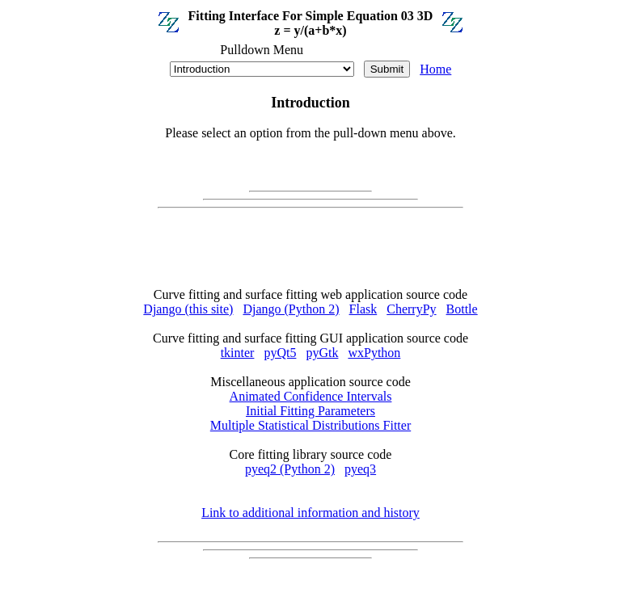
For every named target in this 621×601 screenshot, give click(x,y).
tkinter (238, 352)
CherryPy (411, 309)
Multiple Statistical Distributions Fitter (310, 425)
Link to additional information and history (310, 512)
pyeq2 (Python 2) (290, 469)
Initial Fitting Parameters (310, 411)
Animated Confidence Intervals (311, 396)
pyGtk (322, 352)
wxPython (374, 352)
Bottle (462, 309)
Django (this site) (188, 309)
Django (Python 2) (291, 309)
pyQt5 (280, 352)
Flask (363, 309)
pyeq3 (360, 469)
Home (435, 69)
